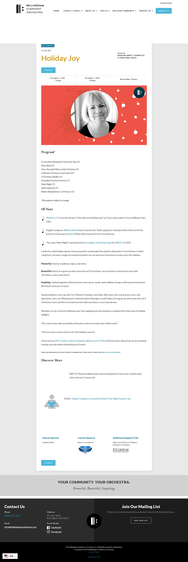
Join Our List (141, 520)
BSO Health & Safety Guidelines (70, 340)
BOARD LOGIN (94, 557)
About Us (90, 11)
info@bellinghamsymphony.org (20, 527)
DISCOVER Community (123, 11)
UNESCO (118, 242)
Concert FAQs (97, 340)
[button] (74, 11)
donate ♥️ (164, 11)
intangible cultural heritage (98, 242)
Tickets (48, 70)
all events (47, 46)
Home (56, 11)
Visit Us (104, 11)
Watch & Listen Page (111, 352)
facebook (56, 527)
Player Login (166, 3)
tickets (48, 463)
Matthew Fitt (52, 217)
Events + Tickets (72, 11)
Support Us (145, 11)
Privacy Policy (94, 552)
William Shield (70, 230)
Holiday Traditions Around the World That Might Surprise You (101, 398)
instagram (56, 531)
